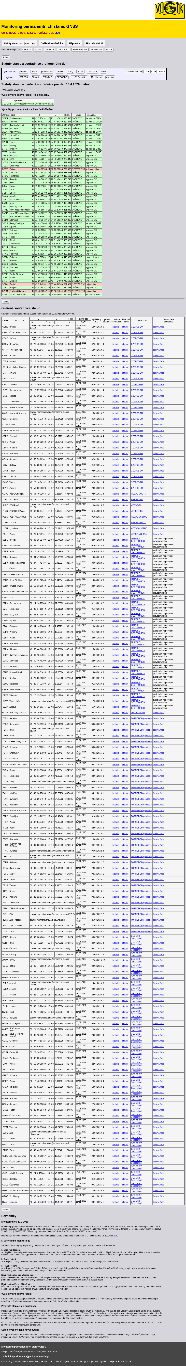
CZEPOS (26, 49)
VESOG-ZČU (137, 505)
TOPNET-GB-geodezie (141, 718)
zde (115, 1236)
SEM (57, 32)
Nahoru (6, 57)
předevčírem (47, 71)
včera (34, 71)
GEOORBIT (63, 49)
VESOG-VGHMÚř (139, 534)
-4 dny (70, 71)
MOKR (109, 49)
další (103, 71)
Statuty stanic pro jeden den (19, 43)
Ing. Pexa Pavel (138, 712)
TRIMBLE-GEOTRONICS (138, 540)
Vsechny (110, 77)
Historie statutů (95, 43)
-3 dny (59, 71)
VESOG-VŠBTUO (139, 517)
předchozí (92, 71)
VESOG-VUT (137, 499)
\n (147, 71)
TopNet (38, 49)
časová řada (158, 327)
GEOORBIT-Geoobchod (136, 937)
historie (115, 327)
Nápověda (74, 43)
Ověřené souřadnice (52, 43)
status (125, 327)
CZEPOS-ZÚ (137, 327)
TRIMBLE (49, 49)
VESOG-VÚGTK (138, 494)
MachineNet (97, 49)
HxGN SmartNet (80, 49)
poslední (23, 71)
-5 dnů (80, 71)
